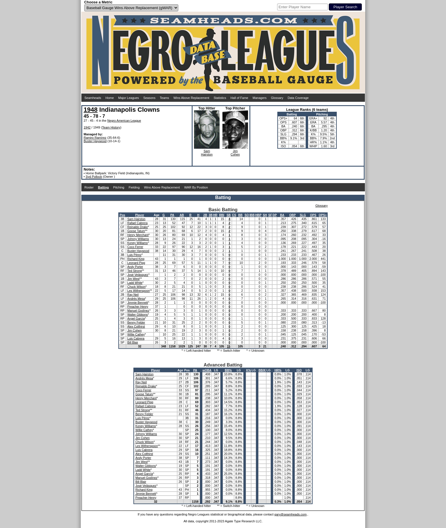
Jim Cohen (134, 330)
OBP (292, 215)
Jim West (133, 278)
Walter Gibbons (137, 314)
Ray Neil (133, 294)
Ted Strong (134, 270)
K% (248, 370)
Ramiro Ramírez (95, 137)
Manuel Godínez (138, 310)
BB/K (262, 370)
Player (139, 215)
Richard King (135, 258)
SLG (303, 215)
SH (265, 215)
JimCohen (235, 152)
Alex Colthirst (136, 326)
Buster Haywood (95, 141)
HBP (258, 215)
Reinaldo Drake (137, 227)
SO (247, 215)
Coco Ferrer (135, 247)
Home (110, 98)
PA (172, 215)
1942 (87, 127)
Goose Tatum (136, 231)
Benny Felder (136, 322)
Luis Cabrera (135, 338)
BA (282, 215)
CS (234, 215)
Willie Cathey (136, 334)
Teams (164, 98)
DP (274, 215)
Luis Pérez (134, 254)
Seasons (149, 98)
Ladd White (135, 282)
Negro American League (124, 120)
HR (215, 215)
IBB (252, 215)
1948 (91, 109)
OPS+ (323, 215)
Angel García (136, 318)
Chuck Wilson (136, 286)
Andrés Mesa (136, 298)
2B (205, 215)
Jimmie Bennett (137, 302)
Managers (260, 98)
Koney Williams (137, 243)
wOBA (207, 370)
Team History (111, 127)
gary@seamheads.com (290, 514)
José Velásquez (137, 274)
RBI (221, 215)
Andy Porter (135, 266)
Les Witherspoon (138, 290)
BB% (228, 370)
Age (157, 215)
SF (270, 215)
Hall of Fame (239, 98)
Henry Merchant (138, 235)
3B (210, 215)
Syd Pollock (94, 176)
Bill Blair (132, 342)
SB (228, 215)
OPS (313, 215)
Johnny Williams (138, 239)
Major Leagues (128, 98)
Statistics (220, 98)
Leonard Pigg (136, 262)
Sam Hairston (136, 219)
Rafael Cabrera (137, 223)
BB (240, 215)
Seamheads (92, 98)
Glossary (277, 98)
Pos (122, 215)
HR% (278, 370)
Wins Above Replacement (191, 98)
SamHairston (207, 152)
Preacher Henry (137, 306)
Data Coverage (298, 98)
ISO (299, 370)
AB (181, 215)
